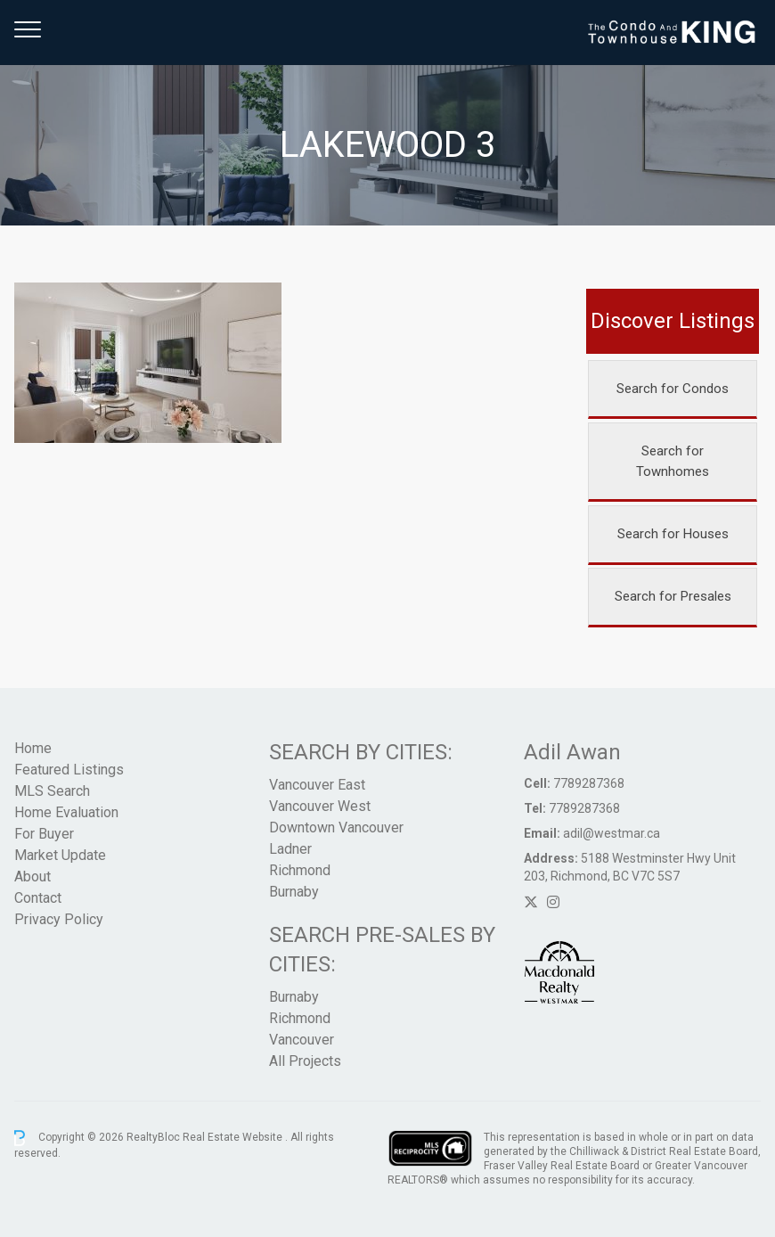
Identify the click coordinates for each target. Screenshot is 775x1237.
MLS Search (52, 790)
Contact (37, 897)
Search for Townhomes (672, 461)
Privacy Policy (58, 919)
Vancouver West (320, 806)
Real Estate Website (234, 1137)
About (32, 876)
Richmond (299, 870)
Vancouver (301, 1039)
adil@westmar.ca (611, 833)
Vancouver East (317, 784)
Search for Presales (673, 596)
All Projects (305, 1061)
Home (33, 748)
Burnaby (294, 891)
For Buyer (44, 833)
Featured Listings (69, 769)
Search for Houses (673, 534)
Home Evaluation (66, 812)
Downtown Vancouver (336, 827)
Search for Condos (672, 389)
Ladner (290, 848)
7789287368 (588, 783)
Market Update (60, 855)
